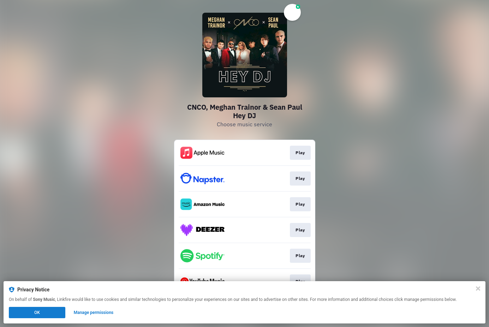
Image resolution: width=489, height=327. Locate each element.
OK (37, 312)
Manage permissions (94, 312)
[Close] (478, 288)
